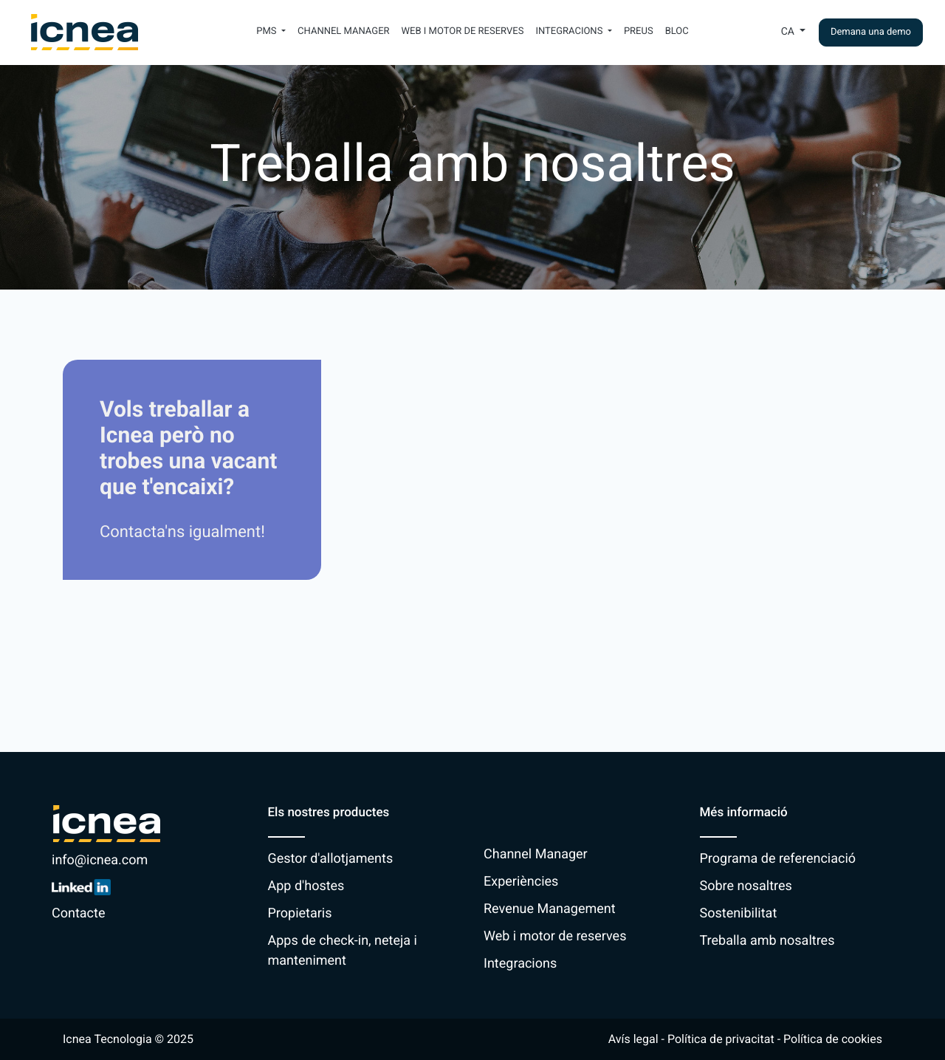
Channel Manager (344, 31)
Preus (638, 31)
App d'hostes (306, 886)
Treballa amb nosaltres (767, 940)
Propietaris (300, 913)
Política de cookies (832, 1039)
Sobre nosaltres (746, 886)
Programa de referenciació (778, 858)
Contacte (78, 913)
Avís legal (633, 1039)
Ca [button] (789, 32)
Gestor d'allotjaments (331, 858)
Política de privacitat (720, 1039)
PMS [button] (267, 31)
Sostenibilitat (738, 913)
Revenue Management (550, 909)
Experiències (521, 881)
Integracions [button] (570, 31)
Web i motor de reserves (463, 31)
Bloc (677, 31)
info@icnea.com (100, 860)
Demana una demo (871, 32)
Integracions (520, 963)
